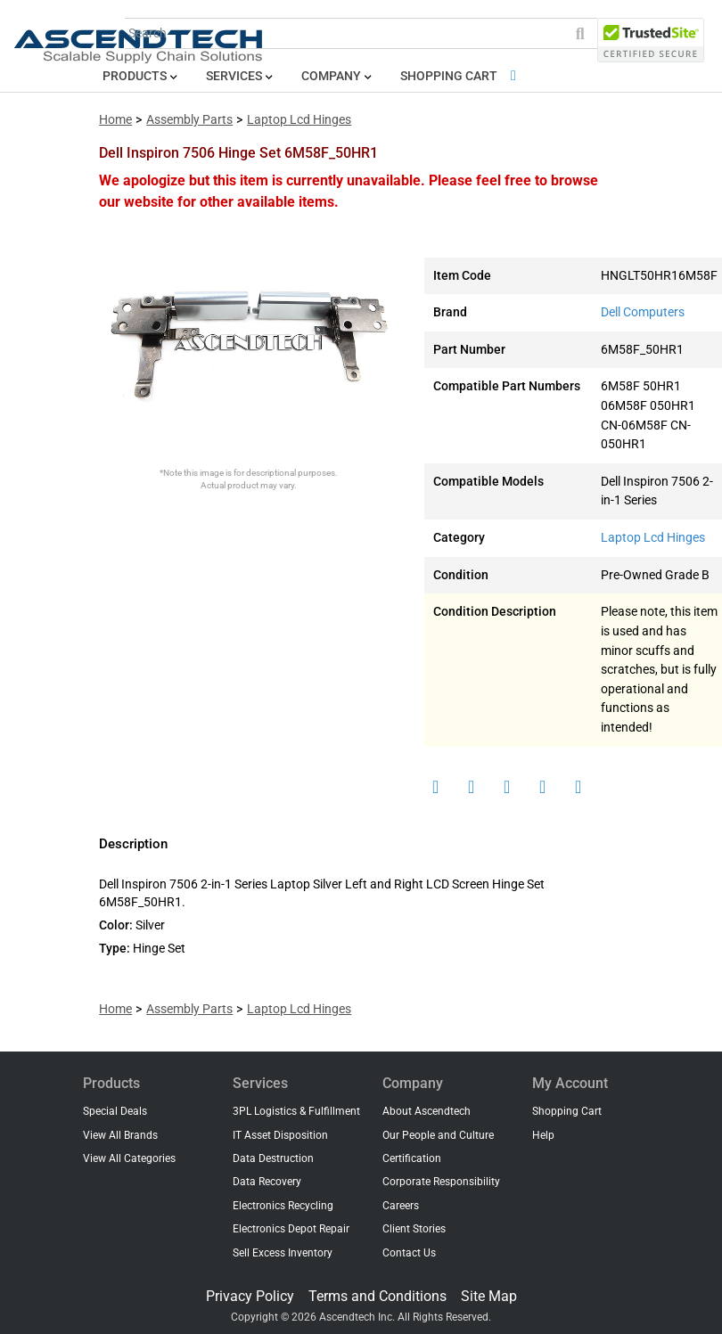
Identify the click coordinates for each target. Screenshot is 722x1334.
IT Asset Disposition (280, 1135)
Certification (411, 1158)
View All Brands (120, 1135)
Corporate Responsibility (441, 1181)
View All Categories (129, 1158)
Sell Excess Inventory (282, 1253)
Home (115, 119)
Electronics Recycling (283, 1205)
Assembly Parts (189, 119)
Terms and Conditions (377, 1296)
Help (543, 1135)
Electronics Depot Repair (291, 1229)
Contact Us (409, 1253)
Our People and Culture (438, 1135)
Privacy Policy (250, 1296)
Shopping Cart (461, 76)
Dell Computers (643, 312)
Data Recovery (267, 1181)
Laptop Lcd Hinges (299, 119)
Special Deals (115, 1111)
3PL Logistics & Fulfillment (296, 1111)
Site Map (489, 1296)
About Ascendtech (426, 1111)
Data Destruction (273, 1158)
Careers (400, 1205)
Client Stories (414, 1229)
